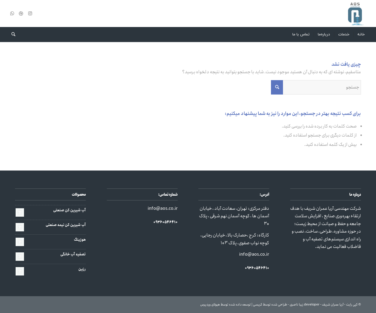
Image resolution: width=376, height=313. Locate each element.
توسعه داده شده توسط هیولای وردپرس (225, 304)
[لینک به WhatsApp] (12, 13)
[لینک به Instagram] (30, 13)
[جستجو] (11, 34)
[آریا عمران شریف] (354, 13)
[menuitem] (360, 34)
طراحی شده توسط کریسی (270, 304)
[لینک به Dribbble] (21, 13)
